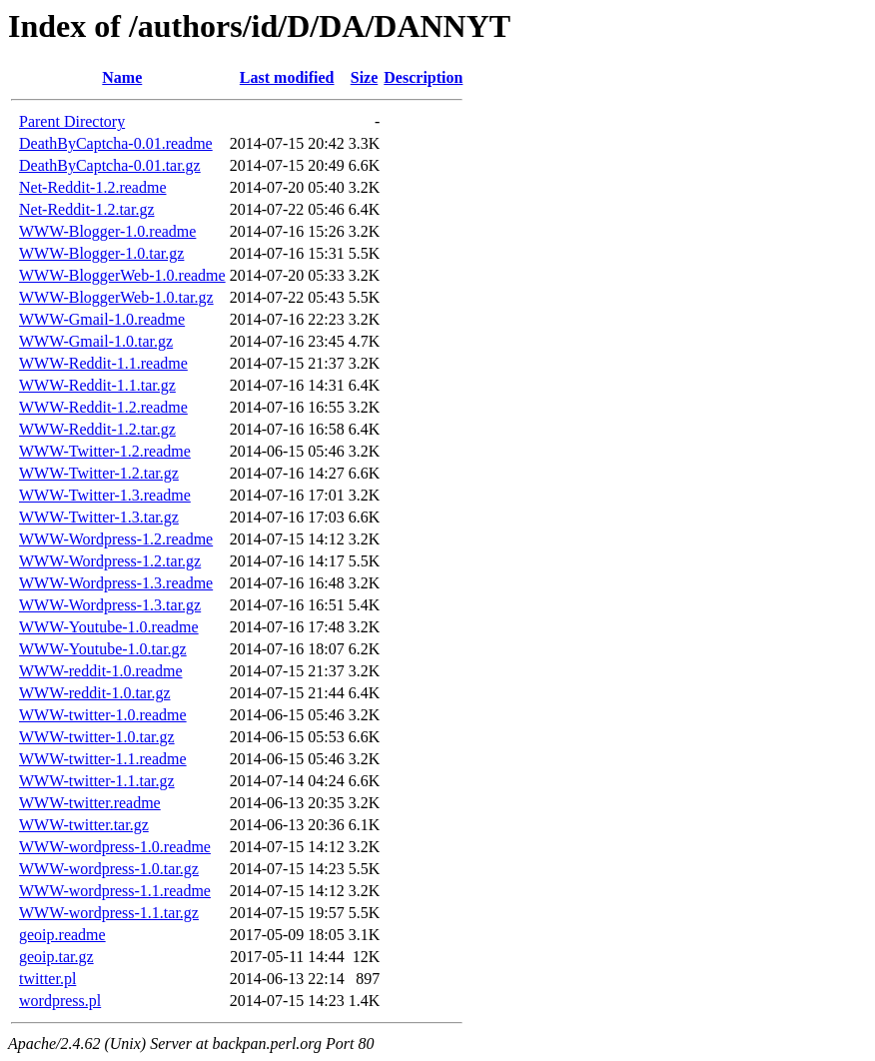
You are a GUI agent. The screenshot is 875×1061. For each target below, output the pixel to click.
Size (365, 77)
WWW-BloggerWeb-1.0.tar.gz (116, 297)
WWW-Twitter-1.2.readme (105, 451)
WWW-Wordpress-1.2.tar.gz (110, 560)
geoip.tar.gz (56, 956)
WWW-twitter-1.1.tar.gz (97, 780)
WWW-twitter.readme (90, 802)
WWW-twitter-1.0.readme (103, 714)
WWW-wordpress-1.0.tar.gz (109, 868)
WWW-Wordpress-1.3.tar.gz (110, 604)
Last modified (287, 77)
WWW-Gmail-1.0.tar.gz (96, 341)
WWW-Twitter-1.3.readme (105, 495)
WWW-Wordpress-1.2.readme (116, 538)
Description (423, 77)
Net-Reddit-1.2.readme (93, 187)
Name (122, 77)
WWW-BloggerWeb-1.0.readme (122, 275)
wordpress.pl (60, 1000)
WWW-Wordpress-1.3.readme (116, 582)
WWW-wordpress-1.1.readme (115, 890)
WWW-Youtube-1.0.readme (109, 626)
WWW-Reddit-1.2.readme (103, 407)
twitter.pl (47, 978)
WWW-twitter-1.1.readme (103, 758)
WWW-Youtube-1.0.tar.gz (103, 648)
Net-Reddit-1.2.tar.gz (87, 209)
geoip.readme (62, 934)
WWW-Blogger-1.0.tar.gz (101, 253)
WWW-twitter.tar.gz (84, 824)
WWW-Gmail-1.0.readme (102, 319)
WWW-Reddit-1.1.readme (103, 363)
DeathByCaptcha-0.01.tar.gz (110, 165)
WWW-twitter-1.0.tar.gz (97, 736)
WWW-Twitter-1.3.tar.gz (99, 517)
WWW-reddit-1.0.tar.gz (95, 692)
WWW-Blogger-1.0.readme (107, 231)
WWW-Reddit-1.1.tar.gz (97, 385)
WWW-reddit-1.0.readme (100, 670)
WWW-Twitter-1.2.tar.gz (99, 473)
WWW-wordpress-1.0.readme (115, 846)
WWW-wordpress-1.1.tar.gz (109, 912)
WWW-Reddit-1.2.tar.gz (97, 429)
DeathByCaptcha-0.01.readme (116, 143)
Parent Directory (72, 121)
